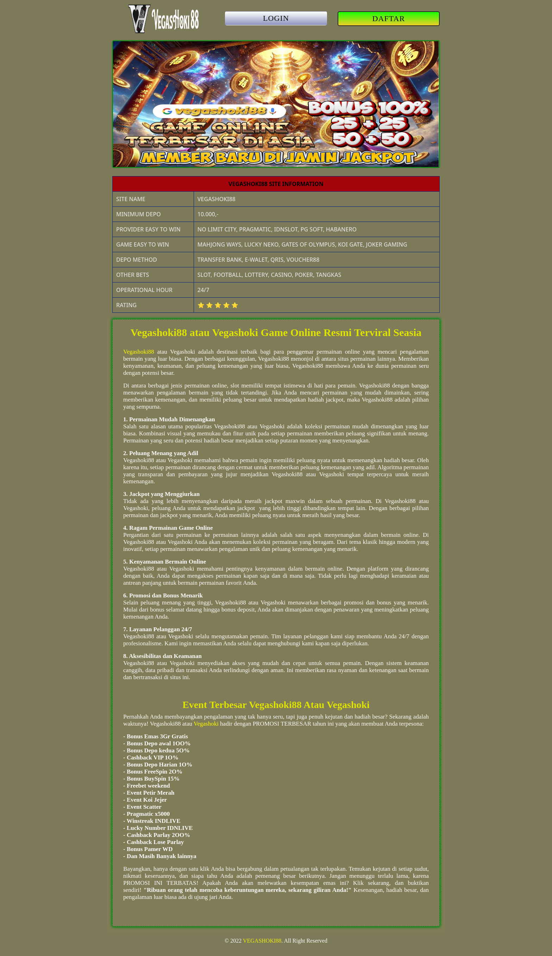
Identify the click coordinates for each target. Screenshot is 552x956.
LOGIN (276, 18)
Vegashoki (206, 723)
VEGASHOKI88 (262, 941)
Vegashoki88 (138, 351)
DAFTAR (388, 18)
